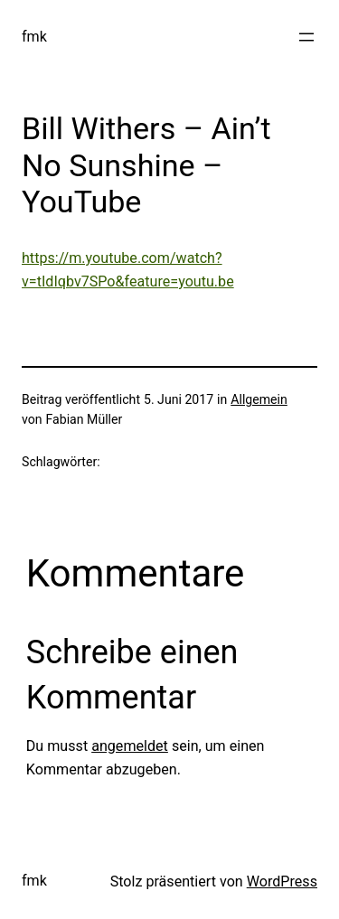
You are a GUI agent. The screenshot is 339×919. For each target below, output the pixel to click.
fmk (34, 36)
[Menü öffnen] (306, 37)
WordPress (282, 881)
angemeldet (129, 746)
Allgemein (259, 399)
